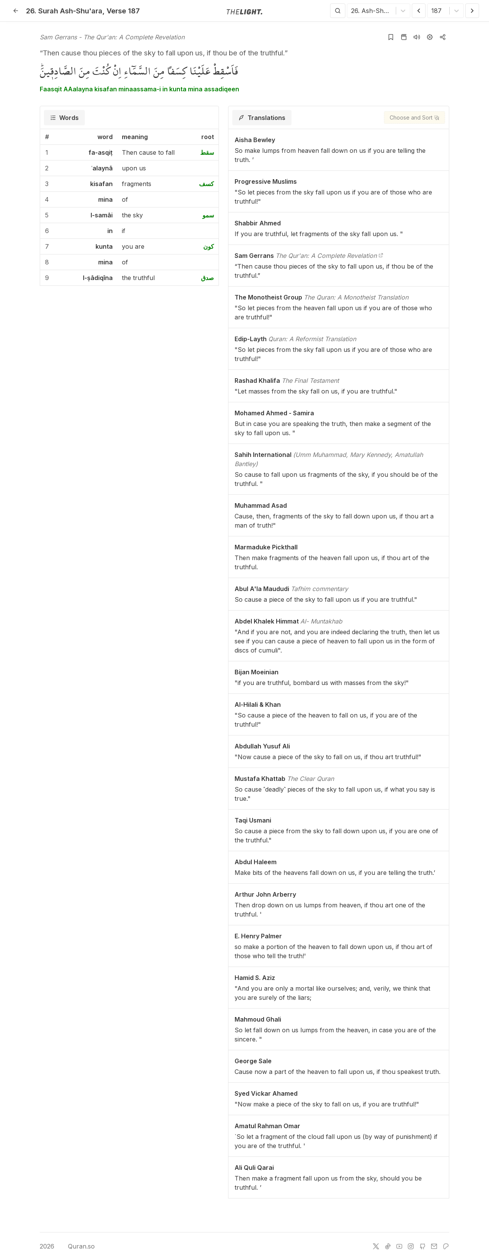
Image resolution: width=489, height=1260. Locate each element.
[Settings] (429, 37)
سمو (208, 215)
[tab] (64, 117)
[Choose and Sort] (414, 117)
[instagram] (410, 1246)
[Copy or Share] (442, 37)
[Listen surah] (416, 37)
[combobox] (352, 10)
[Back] (15, 10)
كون (208, 246)
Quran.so (76, 1246)
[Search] (337, 10)
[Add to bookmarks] (390, 37)
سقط (207, 152)
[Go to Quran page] (403, 37)
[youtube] (399, 1246)
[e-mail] (434, 1246)
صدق (207, 278)
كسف (206, 184)
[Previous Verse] (419, 10)
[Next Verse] (472, 10)
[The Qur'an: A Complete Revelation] (381, 255)
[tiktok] (387, 1246)
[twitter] (375, 1246)
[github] (422, 1246)
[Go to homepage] (244, 11)
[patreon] (445, 1246)
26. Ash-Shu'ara (64, 10)
